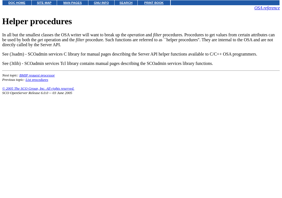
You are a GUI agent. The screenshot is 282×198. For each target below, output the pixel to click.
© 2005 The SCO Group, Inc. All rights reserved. (38, 88)
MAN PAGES (72, 2)
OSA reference (267, 8)
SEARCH (126, 2)
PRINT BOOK (154, 2)
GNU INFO (101, 2)
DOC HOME (17, 2)
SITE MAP (44, 2)
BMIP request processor (37, 75)
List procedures (37, 80)
